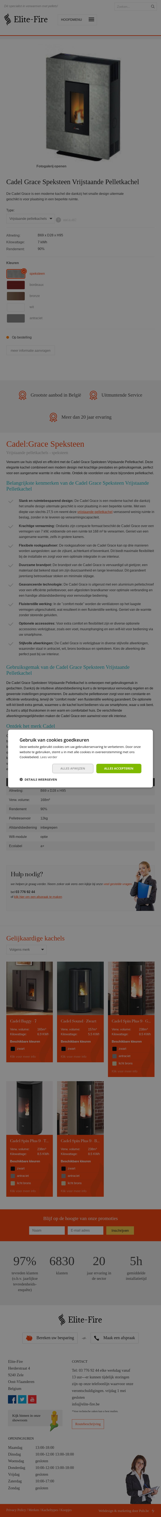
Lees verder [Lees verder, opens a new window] (48, 757)
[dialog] (80, 758)
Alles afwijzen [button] (72, 768)
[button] (38, 779)
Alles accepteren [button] (119, 768)
